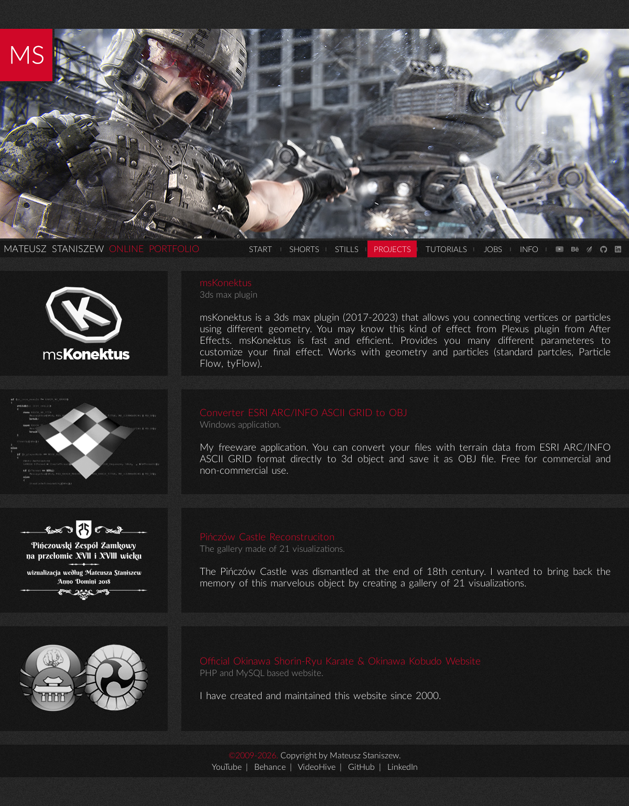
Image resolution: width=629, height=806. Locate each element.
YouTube (227, 767)
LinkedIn (402, 767)
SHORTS (304, 250)
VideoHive (316, 767)
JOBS (493, 250)
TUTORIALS (446, 250)
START (260, 250)
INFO (529, 250)
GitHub (361, 767)
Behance (270, 767)
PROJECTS (392, 250)
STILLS (347, 250)
